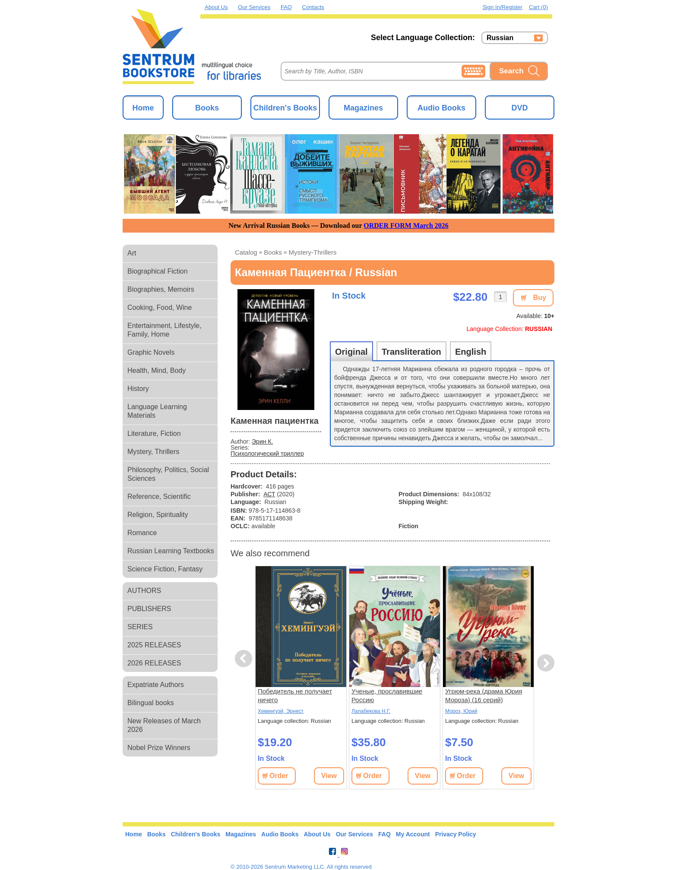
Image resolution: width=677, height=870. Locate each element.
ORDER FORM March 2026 (406, 225)
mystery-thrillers (313, 252)
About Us (216, 7)
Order (278, 775)
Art (131, 253)
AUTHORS (144, 590)
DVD (519, 108)
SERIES (140, 626)
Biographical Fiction (157, 271)
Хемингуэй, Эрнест (281, 711)
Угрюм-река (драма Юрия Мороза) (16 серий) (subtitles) (483, 695)
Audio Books (441, 108)
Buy (539, 297)
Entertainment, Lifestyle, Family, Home (164, 330)
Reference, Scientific (159, 496)
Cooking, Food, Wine (159, 307)
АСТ (269, 494)
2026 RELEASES (154, 663)
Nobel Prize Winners (158, 747)
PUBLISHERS (149, 608)
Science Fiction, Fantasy (164, 569)
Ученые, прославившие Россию (386, 695)
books (273, 252)
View (329, 775)
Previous (244, 659)
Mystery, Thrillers (153, 451)
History (138, 388)
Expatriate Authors (155, 684)
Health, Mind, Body (156, 370)
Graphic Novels (150, 352)
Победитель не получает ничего (295, 695)
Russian (500, 38)
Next (545, 663)
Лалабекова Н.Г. (370, 711)
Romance (142, 532)
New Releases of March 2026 (164, 725)
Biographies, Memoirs (160, 289)
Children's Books (285, 108)
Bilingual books (150, 702)
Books (207, 108)
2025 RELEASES (154, 645)
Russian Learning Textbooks (170, 551)
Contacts (313, 7)
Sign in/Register (502, 7)
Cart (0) (538, 7)
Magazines (363, 108)
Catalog (246, 252)
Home (143, 108)
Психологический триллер (267, 453)
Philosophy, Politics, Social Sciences (168, 474)
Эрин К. (262, 441)
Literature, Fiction (154, 433)
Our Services (254, 7)
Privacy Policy (455, 834)
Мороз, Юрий (461, 711)
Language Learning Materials (157, 411)
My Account (413, 834)
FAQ (286, 7)
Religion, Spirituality (157, 514)
